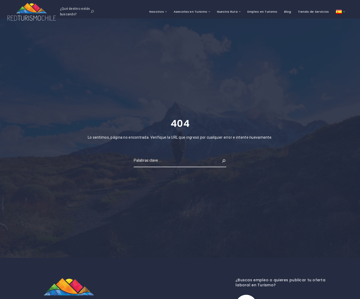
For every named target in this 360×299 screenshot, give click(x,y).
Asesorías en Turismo (190, 12)
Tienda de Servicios (313, 12)
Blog (287, 12)
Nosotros (156, 12)
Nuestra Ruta (227, 12)
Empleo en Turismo (262, 12)
